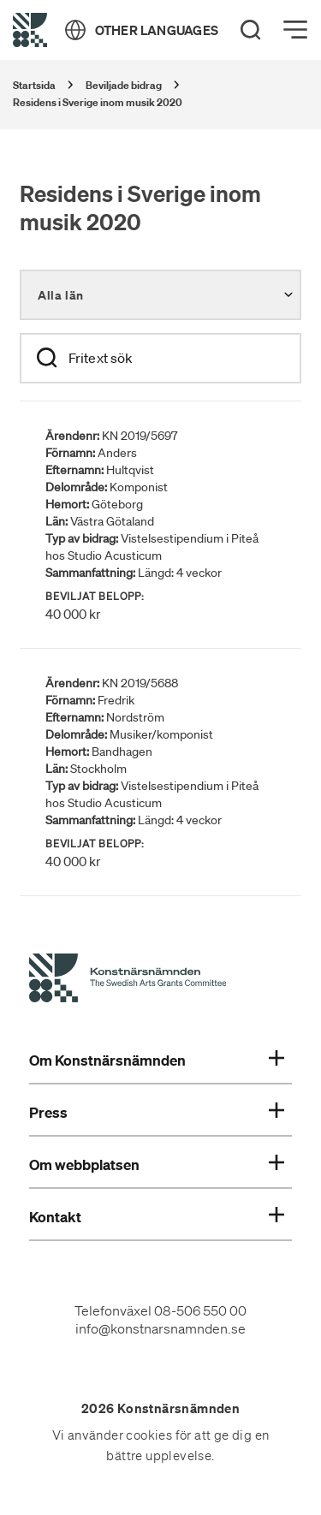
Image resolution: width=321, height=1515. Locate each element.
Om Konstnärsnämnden (156, 1060)
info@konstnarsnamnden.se (160, 1328)
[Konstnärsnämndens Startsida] (127, 980)
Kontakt (156, 1217)
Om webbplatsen (156, 1165)
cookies (149, 1435)
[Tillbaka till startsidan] (30, 30)
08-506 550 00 (200, 1310)
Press (156, 1112)
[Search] (251, 30)
